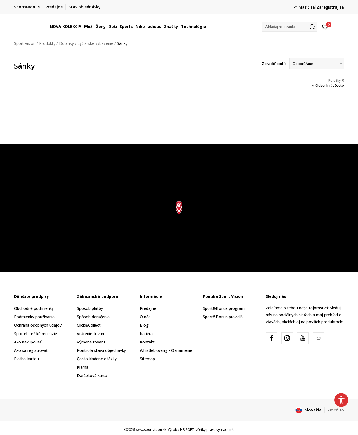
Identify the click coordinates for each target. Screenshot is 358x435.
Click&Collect (89, 325)
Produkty (47, 43)
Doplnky (66, 43)
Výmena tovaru (91, 342)
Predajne (148, 308)
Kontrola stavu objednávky (101, 350)
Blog (144, 325)
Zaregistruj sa (330, 7)
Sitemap (147, 358)
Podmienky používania (34, 316)
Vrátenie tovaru (91, 333)
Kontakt (147, 342)
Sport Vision (25, 43)
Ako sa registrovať (31, 350)
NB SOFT (187, 429)
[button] (289, 27)
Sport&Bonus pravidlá (223, 316)
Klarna (82, 367)
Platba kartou (26, 358)
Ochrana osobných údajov (38, 325)
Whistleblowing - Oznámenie (166, 350)
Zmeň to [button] (336, 410)
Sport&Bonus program (224, 308)
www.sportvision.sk (151, 429)
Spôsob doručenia (93, 316)
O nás (145, 316)
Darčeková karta (92, 375)
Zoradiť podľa (274, 63)
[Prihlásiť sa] (325, 26)
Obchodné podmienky (34, 308)
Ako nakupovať (27, 342)
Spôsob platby (90, 308)
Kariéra (146, 333)
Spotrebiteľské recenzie (35, 333)
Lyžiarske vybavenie (95, 43)
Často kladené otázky (97, 358)
